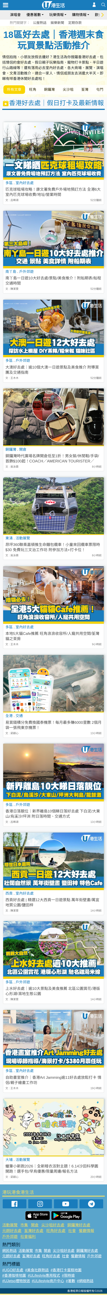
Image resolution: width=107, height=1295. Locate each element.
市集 (24, 1225)
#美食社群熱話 (37, 1270)
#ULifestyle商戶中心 (48, 1281)
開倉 (35, 1225)
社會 (72, 1231)
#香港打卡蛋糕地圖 (66, 1270)
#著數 (70, 1281)
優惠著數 (33, 15)
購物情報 (79, 15)
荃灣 (88, 90)
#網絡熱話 (85, 1281)
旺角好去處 (55, 1231)
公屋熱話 (40, 23)
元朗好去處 (11, 1231)
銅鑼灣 (51, 90)
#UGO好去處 (12, 1270)
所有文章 (14, 90)
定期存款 (75, 23)
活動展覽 (10, 1225)
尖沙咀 (71, 90)
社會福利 (28, 1237)
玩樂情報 (56, 15)
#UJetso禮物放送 (16, 1281)
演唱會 (15, 15)
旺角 (34, 90)
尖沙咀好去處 (52, 1225)
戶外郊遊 (10, 1237)
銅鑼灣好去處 (78, 1225)
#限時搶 (68, 1276)
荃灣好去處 (33, 1231)
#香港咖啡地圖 (14, 1276)
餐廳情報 (86, 1231)
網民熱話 (9, 1251)
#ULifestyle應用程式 (44, 1276)
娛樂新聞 (57, 23)
